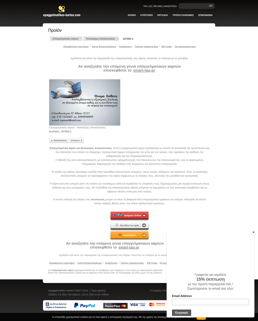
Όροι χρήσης (99, 290)
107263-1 (128, 38)
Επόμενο (77, 140)
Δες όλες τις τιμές (127, 225)
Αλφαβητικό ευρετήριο (76, 46)
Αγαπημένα (127, 235)
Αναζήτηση (125, 46)
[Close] (253, 232)
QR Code (166, 46)
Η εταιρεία (156, 290)
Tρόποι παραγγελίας (146, 46)
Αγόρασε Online (127, 215)
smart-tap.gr (144, 70)
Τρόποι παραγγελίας (132, 263)
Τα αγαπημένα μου (185, 46)
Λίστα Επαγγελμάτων (104, 46)
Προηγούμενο (58, 140)
